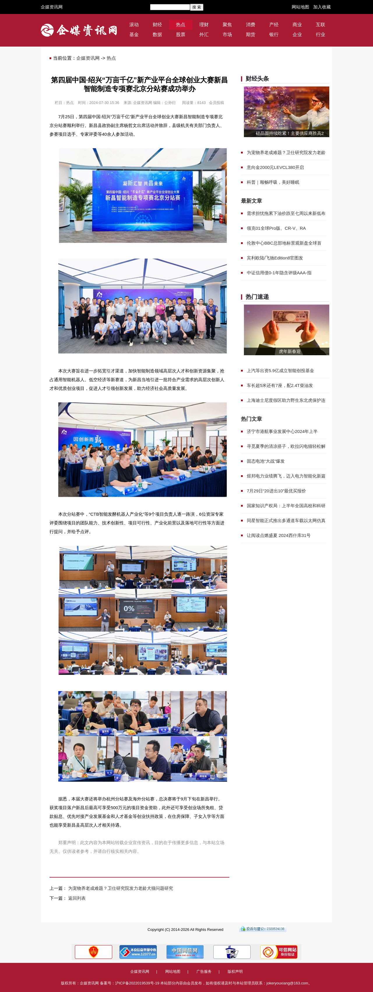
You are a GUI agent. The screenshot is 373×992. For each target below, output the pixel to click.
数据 (157, 34)
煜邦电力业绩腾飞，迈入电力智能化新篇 (286, 475)
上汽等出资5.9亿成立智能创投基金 (280, 370)
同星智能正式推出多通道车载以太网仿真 (286, 520)
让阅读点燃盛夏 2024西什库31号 (279, 535)
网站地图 (300, 6)
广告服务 (204, 971)
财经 (157, 24)
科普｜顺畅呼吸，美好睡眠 (273, 182)
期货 (250, 34)
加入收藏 (322, 6)
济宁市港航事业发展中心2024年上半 (282, 431)
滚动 (134, 24)
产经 (274, 24)
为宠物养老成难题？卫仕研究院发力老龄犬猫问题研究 (120, 888)
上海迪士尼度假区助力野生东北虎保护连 (286, 400)
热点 (180, 24)
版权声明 (235, 971)
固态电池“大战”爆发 (266, 461)
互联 (320, 24)
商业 (297, 24)
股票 (180, 34)
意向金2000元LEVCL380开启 (275, 167)
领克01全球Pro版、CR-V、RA (276, 228)
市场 (227, 34)
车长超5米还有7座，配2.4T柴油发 (280, 385)
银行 (274, 34)
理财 (204, 24)
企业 (297, 34)
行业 (320, 34)
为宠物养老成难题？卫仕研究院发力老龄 (286, 152)
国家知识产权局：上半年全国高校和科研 (286, 505)
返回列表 (77, 898)
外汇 (204, 34)
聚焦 (227, 24)
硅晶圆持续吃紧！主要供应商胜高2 (290, 133)
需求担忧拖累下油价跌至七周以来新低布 (286, 213)
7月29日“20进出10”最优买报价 (276, 490)
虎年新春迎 (290, 351)
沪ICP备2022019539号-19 (137, 983)
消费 (250, 24)
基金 (134, 34)
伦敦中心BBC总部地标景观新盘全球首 (284, 243)
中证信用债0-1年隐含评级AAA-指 (279, 272)
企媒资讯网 (52, 6)
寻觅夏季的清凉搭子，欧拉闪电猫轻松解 (286, 446)
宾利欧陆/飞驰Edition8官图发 (275, 257)
